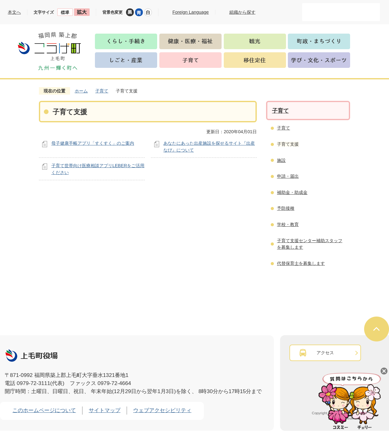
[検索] (334, 12)
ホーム (81, 90)
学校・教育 (288, 224)
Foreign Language (190, 12)
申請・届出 (288, 176)
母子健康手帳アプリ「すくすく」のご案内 (92, 143)
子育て (101, 90)
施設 (281, 160)
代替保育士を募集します (301, 263)
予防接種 (285, 208)
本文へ (14, 12)
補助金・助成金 (292, 192)
